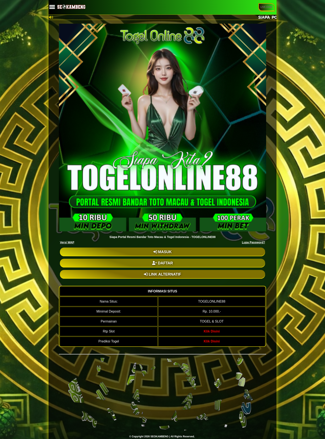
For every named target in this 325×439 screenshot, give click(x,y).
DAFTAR (162, 263)
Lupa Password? (253, 242)
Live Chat (267, 7)
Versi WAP (67, 242)
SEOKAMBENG (159, 436)
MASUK (162, 252)
